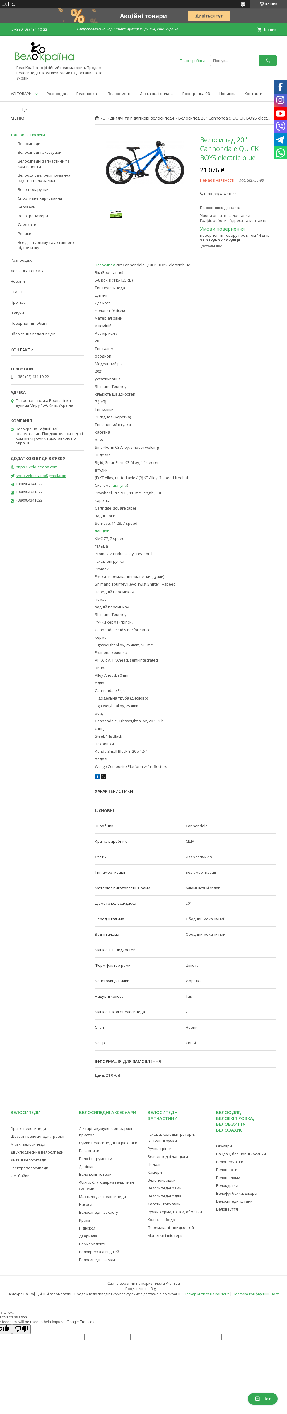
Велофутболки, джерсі (236, 1193)
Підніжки (87, 1228)
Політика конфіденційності (256, 1294)
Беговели (26, 207)
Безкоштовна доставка (220, 208)
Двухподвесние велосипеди (37, 1152)
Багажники (89, 1150)
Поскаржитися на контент (206, 1294)
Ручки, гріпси (160, 1148)
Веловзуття (227, 1209)
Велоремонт (119, 93)
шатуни (120, 485)
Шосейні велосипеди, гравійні (38, 1136)
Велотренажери (33, 215)
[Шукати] (268, 60)
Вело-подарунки (33, 189)
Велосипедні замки (97, 1259)
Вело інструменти (95, 1158)
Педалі (154, 1164)
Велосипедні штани (234, 1201)
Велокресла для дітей (99, 1251)
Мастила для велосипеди (102, 1196)
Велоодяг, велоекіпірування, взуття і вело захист (44, 177)
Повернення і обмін (29, 323)
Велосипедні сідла (164, 1196)
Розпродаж (57, 93)
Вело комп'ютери (95, 1174)
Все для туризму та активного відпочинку (46, 245)
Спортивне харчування (40, 198)
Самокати (27, 224)
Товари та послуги (28, 134)
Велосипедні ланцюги (168, 1156)
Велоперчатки (229, 1161)
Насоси (85, 1204)
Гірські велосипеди (28, 1128)
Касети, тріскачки (164, 1203)
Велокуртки (227, 1185)
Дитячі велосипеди (28, 1160)
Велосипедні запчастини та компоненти (44, 163)
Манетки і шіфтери (165, 1235)
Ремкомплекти (93, 1243)
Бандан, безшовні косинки (241, 1153)
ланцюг (102, 531)
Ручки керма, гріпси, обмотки (175, 1211)
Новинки (227, 93)
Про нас (18, 302)
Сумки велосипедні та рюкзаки (108, 1142)
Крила (84, 1220)
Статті (16, 291)
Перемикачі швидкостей (171, 1227)
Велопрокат (87, 93)
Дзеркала (88, 1236)
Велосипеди (29, 143)
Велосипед (105, 264)
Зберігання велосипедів (33, 333)
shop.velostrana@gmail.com (41, 475)
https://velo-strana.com (36, 467)
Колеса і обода (161, 1219)
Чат (263, 1398)
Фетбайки (20, 1175)
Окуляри (224, 1146)
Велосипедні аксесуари (40, 152)
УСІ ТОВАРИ (21, 93)
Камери (155, 1172)
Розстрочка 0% (196, 93)
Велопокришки (162, 1180)
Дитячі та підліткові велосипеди (142, 118)
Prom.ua (173, 1283)
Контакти (253, 93)
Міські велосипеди (28, 1144)
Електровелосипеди (29, 1167)
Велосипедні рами (165, 1188)
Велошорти (227, 1169)
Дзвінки (86, 1166)
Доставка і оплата (157, 93)
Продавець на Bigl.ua (143, 1288)
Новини (18, 281)
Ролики (24, 233)
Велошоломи (228, 1177)
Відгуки (17, 312)
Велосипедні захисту (98, 1212)
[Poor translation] (21, 1329)
